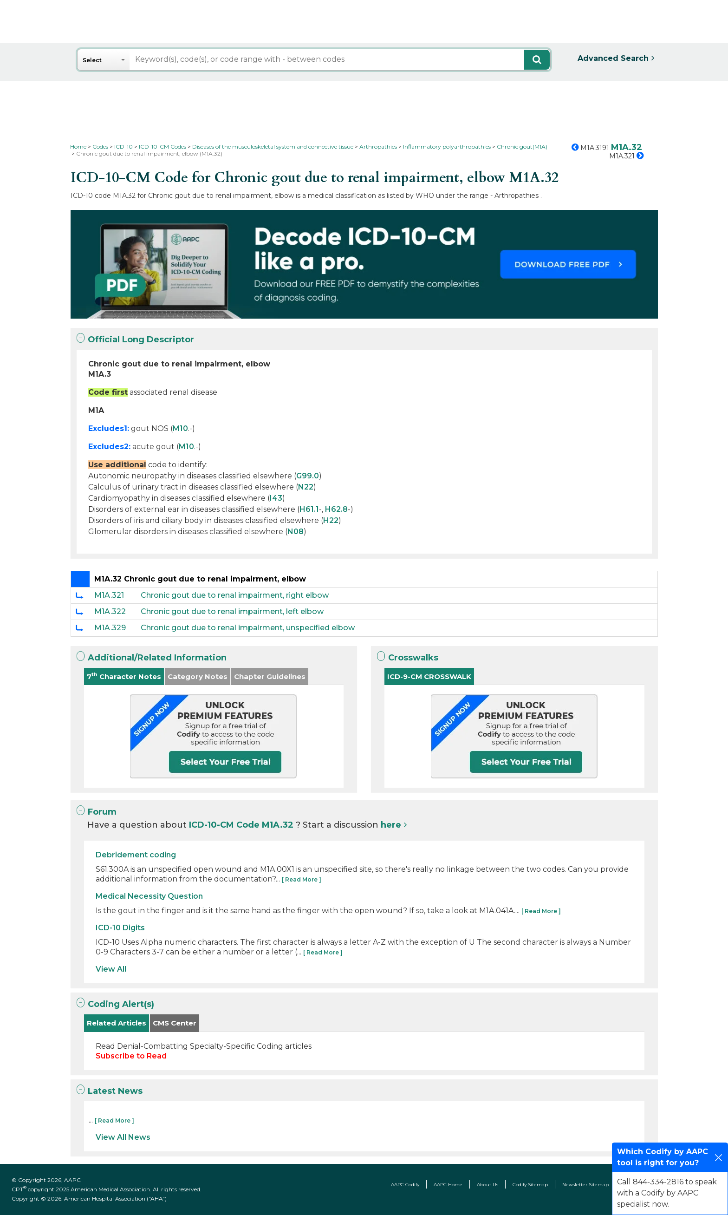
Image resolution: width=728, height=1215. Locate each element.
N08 (295, 531)
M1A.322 (110, 611)
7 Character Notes (124, 676)
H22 (330, 520)
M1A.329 (110, 627)
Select (92, 60)
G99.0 (307, 475)
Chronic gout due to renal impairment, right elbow (235, 595)
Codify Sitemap (530, 1185)
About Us (487, 1185)
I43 (276, 498)
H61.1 (309, 509)
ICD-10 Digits (120, 927)
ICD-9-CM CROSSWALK (429, 676)
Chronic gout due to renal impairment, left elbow (232, 611)
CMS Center (174, 1023)
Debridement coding (136, 854)
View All (111, 969)
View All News (123, 1137)
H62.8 (336, 509)
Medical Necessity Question (149, 896)
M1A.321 (109, 595)
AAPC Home (448, 1185)
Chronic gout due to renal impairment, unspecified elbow (248, 627)
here (391, 825)
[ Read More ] (301, 879)
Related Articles (116, 1023)
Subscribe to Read (131, 1056)
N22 (305, 487)
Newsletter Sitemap (585, 1185)
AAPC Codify (405, 1185)
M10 (180, 428)
